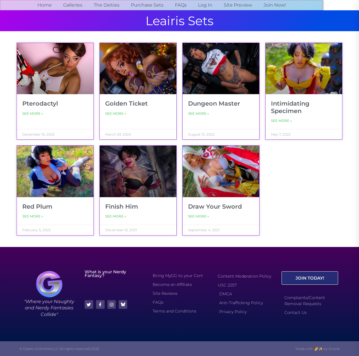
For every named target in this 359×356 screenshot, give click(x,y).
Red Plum (37, 206)
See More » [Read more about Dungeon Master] (198, 113)
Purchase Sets (147, 5)
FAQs (181, 5)
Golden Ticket (126, 103)
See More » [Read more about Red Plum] (32, 216)
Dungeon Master (214, 103)
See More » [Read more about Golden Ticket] (115, 113)
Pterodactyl (40, 103)
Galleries (72, 5)
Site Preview (238, 5)
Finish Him (121, 206)
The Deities (106, 5)
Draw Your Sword (215, 206)
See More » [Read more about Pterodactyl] (32, 113)
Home (44, 5)
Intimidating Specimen (290, 107)
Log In (205, 5)
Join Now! (275, 5)
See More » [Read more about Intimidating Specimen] (281, 120)
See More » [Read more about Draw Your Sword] (198, 216)
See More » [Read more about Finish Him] (115, 216)
